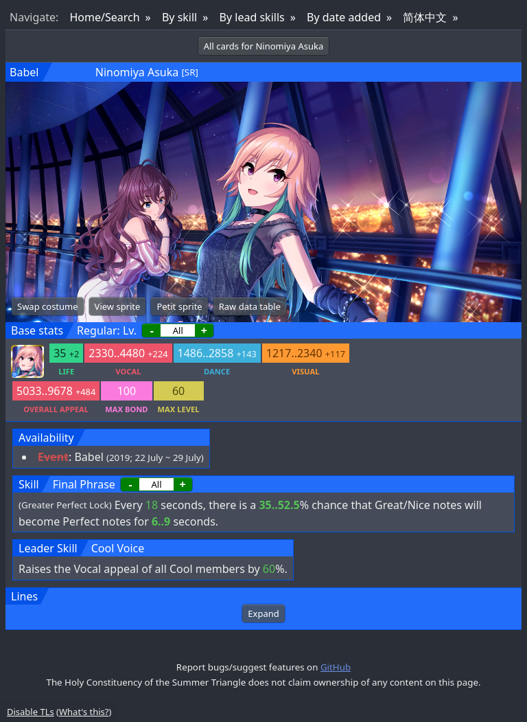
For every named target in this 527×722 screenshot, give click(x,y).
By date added (344, 17)
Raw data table (250, 306)
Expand (263, 613)
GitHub (335, 667)
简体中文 (425, 17)
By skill (179, 17)
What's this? (83, 712)
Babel (24, 72)
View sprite (118, 306)
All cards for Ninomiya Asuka (263, 46)
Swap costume (47, 306)
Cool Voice (118, 548)
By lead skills (252, 17)
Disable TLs (30, 712)
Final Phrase (84, 484)
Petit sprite (179, 306)
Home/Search (104, 17)
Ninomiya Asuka (137, 72)
